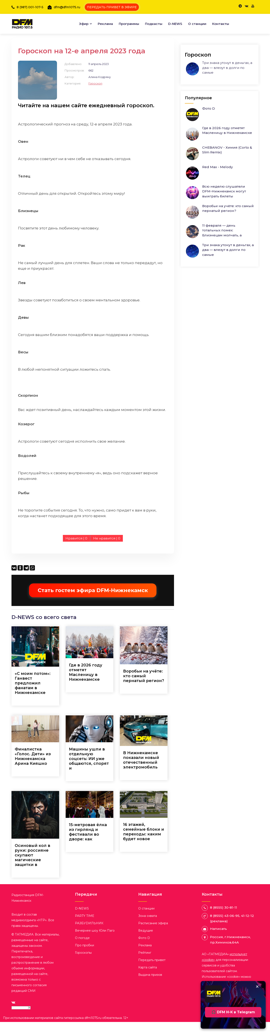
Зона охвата (147, 927)
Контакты (220, 20)
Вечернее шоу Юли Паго (95, 941)
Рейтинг (144, 963)
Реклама (105, 20)
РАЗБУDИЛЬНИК (89, 934)
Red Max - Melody (217, 161)
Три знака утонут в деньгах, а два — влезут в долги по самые (227, 62)
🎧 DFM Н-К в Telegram (233, 1012)
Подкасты (153, 20)
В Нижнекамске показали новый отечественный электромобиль (141, 771)
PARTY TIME (84, 927)
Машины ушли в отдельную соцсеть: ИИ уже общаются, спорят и (89, 769)
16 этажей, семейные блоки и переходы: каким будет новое (143, 842)
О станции (197, 20)
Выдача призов (150, 986)
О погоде (82, 949)
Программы (129, 20)
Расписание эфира (153, 934)
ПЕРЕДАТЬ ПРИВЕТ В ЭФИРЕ (115, 6)
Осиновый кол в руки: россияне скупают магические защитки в (32, 866)
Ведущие (145, 941)
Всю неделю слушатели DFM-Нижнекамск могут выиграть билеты (224, 186)
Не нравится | (106, 549)
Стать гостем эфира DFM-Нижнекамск (93, 601)
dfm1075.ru (93, 1029)
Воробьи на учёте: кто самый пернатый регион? (143, 687)
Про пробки (84, 956)
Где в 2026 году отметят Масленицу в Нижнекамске (85, 683)
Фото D (208, 103)
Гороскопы (83, 963)
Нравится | (76, 549)
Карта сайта (147, 978)
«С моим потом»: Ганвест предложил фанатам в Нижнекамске (32, 694)
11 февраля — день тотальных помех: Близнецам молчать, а (222, 225)
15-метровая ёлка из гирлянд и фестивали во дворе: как (88, 842)
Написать (218, 939)
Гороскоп (95, 94)
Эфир (83, 20)
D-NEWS (175, 20)
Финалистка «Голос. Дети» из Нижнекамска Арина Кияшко (33, 767)
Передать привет (152, 971)
